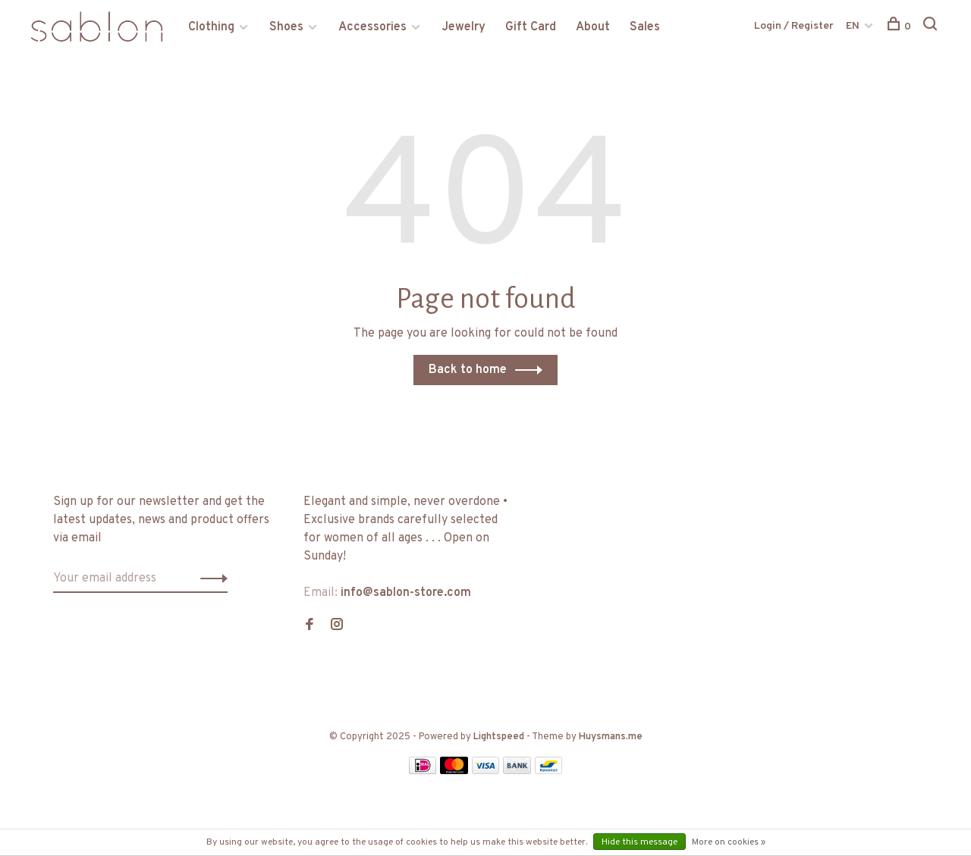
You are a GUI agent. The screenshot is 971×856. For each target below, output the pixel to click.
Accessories (372, 27)
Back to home (468, 370)
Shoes (286, 27)
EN (852, 26)
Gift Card (530, 27)
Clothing (211, 27)
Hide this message (639, 842)
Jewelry (464, 27)
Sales (645, 27)
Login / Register (794, 26)
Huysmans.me (611, 737)
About (593, 27)
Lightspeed (498, 737)
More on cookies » (728, 842)
